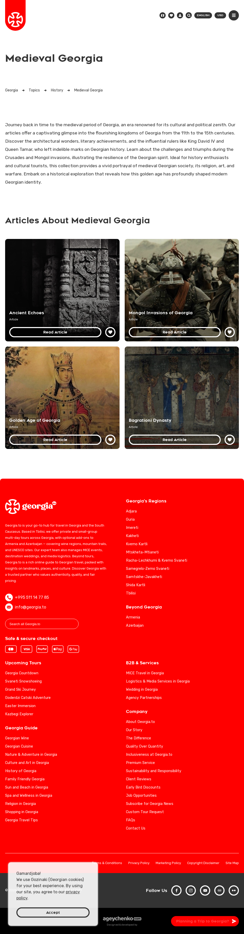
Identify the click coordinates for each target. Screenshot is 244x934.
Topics (34, 90)
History (57, 90)
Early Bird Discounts (143, 787)
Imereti (132, 528)
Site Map (232, 863)
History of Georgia (20, 771)
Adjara (131, 511)
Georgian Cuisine (19, 746)
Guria (130, 519)
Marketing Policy (168, 863)
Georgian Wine (17, 738)
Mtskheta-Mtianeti (142, 552)
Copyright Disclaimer (203, 863)
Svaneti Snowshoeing (23, 681)
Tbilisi (131, 593)
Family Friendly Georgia (25, 779)
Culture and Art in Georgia (27, 763)
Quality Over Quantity (144, 746)
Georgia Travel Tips (21, 820)
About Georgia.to (140, 722)
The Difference (138, 738)
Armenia (133, 617)
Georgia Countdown (21, 673)
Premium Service (140, 763)
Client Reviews (138, 779)
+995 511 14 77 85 (27, 597)
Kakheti (132, 536)
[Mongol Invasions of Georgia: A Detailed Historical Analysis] (182, 290)
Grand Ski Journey (20, 689)
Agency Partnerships (144, 698)
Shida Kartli (135, 585)
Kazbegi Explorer (19, 714)
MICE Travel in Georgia (145, 673)
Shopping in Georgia (21, 812)
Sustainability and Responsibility (153, 771)
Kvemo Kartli (136, 544)
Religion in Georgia (20, 804)
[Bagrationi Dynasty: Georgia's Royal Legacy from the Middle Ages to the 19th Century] (182, 398)
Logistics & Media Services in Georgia (158, 681)
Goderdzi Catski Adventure (28, 698)
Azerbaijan (135, 625)
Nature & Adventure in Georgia (31, 754)
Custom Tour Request (145, 812)
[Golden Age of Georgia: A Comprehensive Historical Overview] (62, 398)
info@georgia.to (25, 607)
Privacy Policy (139, 863)
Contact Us (135, 828)
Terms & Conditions (107, 863)
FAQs (130, 820)
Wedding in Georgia (142, 689)
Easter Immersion (20, 706)
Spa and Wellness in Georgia (28, 795)
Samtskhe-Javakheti (144, 577)
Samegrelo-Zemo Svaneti (147, 568)
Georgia (11, 90)
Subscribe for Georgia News (149, 804)
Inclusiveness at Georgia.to (149, 754)
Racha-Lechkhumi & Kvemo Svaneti (156, 560)
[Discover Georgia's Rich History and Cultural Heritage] (62, 290)
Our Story (134, 730)
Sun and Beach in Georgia (26, 787)
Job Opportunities (141, 795)
